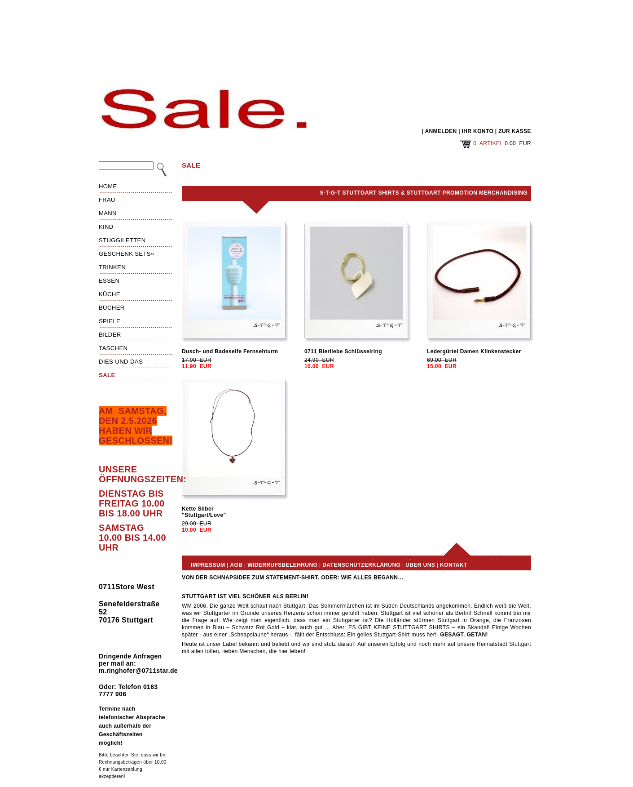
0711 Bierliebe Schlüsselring (343, 351)
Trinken (112, 267)
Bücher (112, 307)
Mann (108, 213)
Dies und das (121, 361)
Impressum (208, 565)
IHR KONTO (478, 131)
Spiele (109, 321)
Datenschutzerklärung (361, 565)
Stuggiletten (122, 240)
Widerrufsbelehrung (282, 565)
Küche (109, 294)
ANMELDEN (441, 131)
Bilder (110, 334)
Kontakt (453, 565)
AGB (236, 565)
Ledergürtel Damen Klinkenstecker (474, 351)
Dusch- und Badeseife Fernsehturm (230, 351)
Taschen (113, 348)
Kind (106, 226)
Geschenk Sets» (126, 253)
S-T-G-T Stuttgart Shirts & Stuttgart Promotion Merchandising (424, 193)
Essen (109, 280)
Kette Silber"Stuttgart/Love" (204, 512)
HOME (108, 186)
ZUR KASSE (514, 131)
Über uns (420, 565)
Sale (107, 375)
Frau (107, 199)
